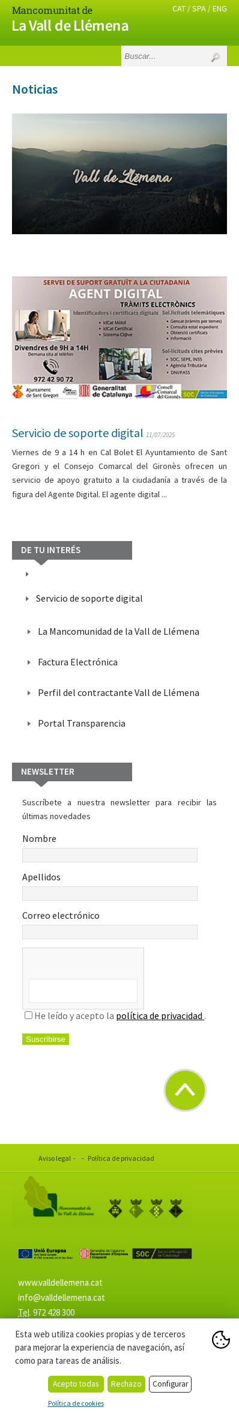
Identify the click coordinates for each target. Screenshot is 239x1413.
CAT (179, 8)
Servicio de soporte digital (78, 432)
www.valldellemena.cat (60, 1282)
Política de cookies (76, 1403)
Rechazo (126, 1384)
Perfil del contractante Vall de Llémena (118, 692)
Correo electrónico (110, 924)
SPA (199, 8)
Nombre (110, 847)
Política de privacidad (121, 1158)
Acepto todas (75, 1384)
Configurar (170, 1384)
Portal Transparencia (82, 723)
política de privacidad (160, 1015)
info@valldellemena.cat (61, 1297)
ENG (220, 8)
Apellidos (110, 886)
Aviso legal (54, 1158)
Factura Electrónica (78, 662)
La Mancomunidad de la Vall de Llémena (118, 631)
